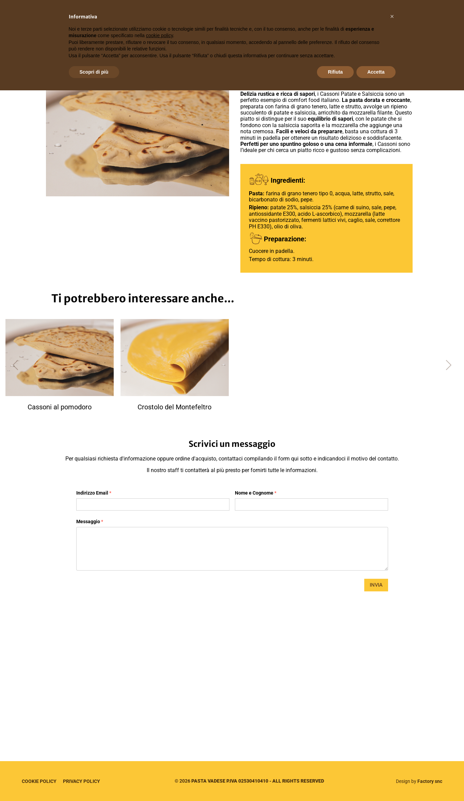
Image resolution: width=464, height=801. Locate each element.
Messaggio (89, 521)
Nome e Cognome (255, 493)
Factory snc (429, 781)
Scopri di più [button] (94, 72)
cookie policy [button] (159, 35)
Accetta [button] (376, 72)
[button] (392, 16)
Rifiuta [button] (335, 72)
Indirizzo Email (93, 493)
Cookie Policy (39, 781)
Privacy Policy (81, 781)
